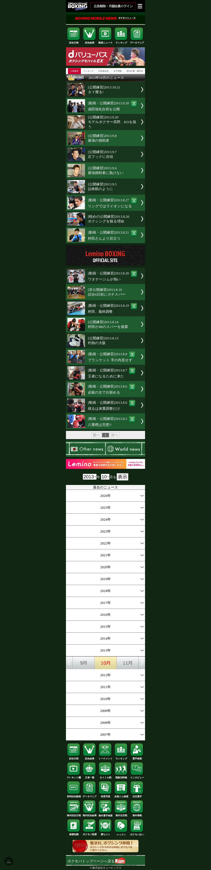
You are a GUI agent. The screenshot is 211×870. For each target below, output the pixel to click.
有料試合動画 (74, 795)
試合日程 (74, 41)
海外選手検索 (105, 814)
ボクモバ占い (137, 833)
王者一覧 (89, 776)
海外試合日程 (74, 814)
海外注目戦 (121, 814)
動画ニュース (105, 41)
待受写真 (105, 795)
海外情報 (137, 814)
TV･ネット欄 (74, 776)
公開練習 (74, 71)
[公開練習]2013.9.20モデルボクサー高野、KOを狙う (112, 122)
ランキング (121, 41)
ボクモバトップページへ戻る (96, 861)
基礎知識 (74, 833)
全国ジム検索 (121, 795)
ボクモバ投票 (89, 833)
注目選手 (137, 795)
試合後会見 (103, 71)
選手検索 (137, 757)
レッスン (121, 833)
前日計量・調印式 (135, 71)
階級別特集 (121, 776)
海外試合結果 (89, 814)
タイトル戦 (105, 776)
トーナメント (105, 757)
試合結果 (89, 41)
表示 (122, 476)
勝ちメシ (105, 833)
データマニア (137, 41)
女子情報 (118, 71)
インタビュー (137, 776)
